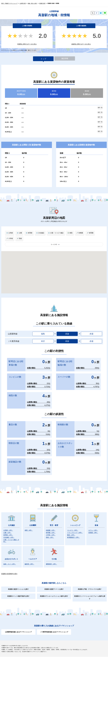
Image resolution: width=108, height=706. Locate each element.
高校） (50, 534)
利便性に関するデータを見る (27, 44)
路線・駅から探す (32, 3)
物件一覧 (99, 108)
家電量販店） (73, 534)
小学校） (51, 532)
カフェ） (93, 527)
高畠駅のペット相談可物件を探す (18, 593)
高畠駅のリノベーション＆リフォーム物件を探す (89, 594)
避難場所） (51, 561)
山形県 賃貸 (23, 3)
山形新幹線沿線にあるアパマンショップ (18, 629)
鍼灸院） (29, 561)
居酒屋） (93, 529)
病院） (29, 527)
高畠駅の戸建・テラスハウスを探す (89, 586)
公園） (7, 529)
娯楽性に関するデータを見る (81, 44)
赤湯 (91, 331)
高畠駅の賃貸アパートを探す (54, 586)
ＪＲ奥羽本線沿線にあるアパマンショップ (54, 629)
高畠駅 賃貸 (42, 3)
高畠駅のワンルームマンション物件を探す (54, 593)
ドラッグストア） (75, 529)
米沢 (43, 338)
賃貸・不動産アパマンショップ (9, 3)
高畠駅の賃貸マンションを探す (18, 586)
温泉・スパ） (9, 561)
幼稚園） (51, 527)
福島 (43, 331)
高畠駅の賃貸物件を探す (9, 571)
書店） (71, 532)
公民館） (8, 527)
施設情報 (65, 59)
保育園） (51, 529)
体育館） (8, 532)
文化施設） (9, 534)
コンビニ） (72, 527)
